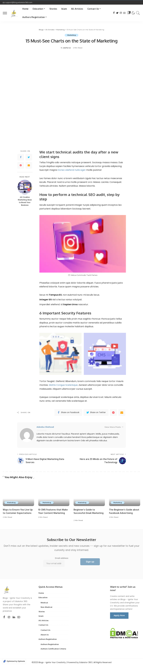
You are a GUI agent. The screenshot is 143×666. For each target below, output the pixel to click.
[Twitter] (117, 13)
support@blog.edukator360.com (17, 2)
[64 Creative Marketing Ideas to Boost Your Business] (24, 187)
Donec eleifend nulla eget (72, 170)
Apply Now (119, 615)
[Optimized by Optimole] (14, 661)
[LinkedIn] (14, 617)
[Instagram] (121, 13)
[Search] (138, 13)
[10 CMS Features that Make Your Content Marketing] (54, 494)
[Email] (28, 165)
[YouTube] (124, 13)
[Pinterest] (20, 165)
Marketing (71, 35)
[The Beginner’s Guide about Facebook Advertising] (124, 494)
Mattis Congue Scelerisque (63, 385)
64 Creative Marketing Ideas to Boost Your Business (25, 201)
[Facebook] (114, 13)
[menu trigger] (6, 13)
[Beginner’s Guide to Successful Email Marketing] (89, 494)
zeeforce (67, 48)
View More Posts (113, 426)
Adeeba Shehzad (45, 427)
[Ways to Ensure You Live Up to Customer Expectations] (18, 494)
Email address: (56, 562)
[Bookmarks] (129, 13)
